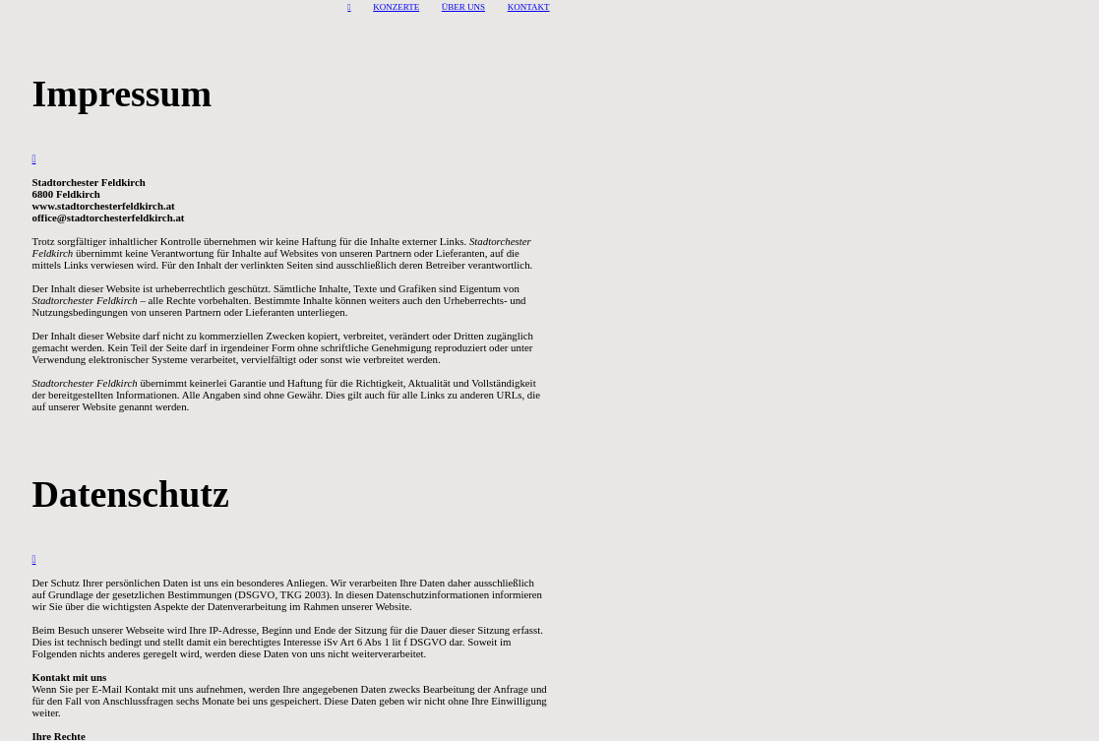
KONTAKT (529, 7)
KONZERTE (396, 7)
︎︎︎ (348, 7)
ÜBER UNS (463, 7)
